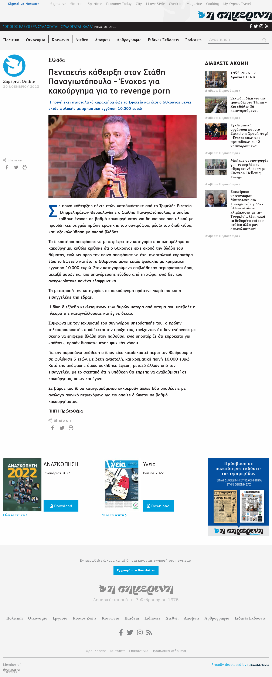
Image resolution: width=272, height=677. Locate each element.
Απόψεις (192, 618)
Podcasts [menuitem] (193, 40)
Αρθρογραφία (217, 618)
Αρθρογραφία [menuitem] (129, 40)
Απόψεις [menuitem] (102, 40)
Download (61, 506)
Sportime (95, 4)
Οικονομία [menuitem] (35, 40)
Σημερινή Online (19, 81)
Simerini (77, 4)
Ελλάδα (56, 60)
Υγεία (149, 464)
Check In (176, 4)
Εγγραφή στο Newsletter (136, 570)
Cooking (212, 4)
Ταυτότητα (118, 651)
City (139, 4)
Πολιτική (14, 618)
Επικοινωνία (139, 651)
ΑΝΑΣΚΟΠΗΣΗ (61, 464)
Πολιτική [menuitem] (11, 40)
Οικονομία (37, 618)
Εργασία (60, 618)
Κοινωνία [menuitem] (60, 40)
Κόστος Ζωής (85, 618)
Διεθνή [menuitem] (82, 40)
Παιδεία (132, 618)
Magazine (194, 4)
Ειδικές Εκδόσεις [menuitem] (163, 40)
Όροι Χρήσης (96, 651)
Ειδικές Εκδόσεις (250, 618)
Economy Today (119, 4)
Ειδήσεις (152, 618)
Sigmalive (58, 4)
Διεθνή (172, 618)
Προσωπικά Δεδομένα (169, 651)
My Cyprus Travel (237, 4)
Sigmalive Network (23, 3)
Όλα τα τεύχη (15, 515)
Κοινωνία (110, 618)
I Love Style (155, 4)
